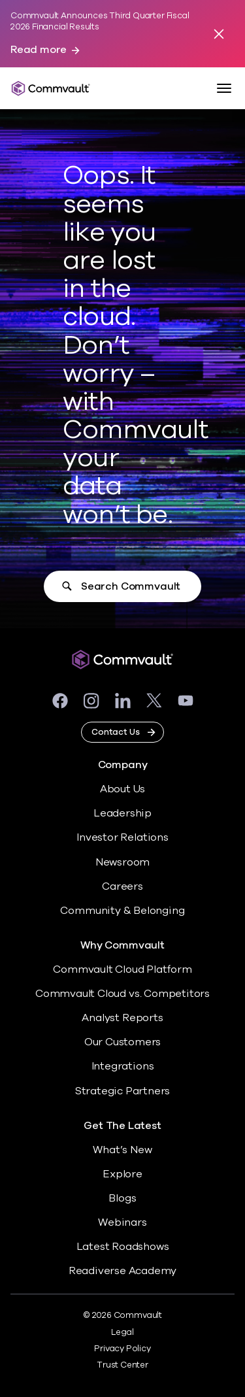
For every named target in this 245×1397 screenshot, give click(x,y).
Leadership (122, 813)
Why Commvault (122, 945)
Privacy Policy (122, 1349)
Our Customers (122, 1042)
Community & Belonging (122, 910)
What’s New (122, 1150)
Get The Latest (122, 1126)
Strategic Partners (123, 1091)
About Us (122, 789)
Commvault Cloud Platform (122, 969)
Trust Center (122, 1365)
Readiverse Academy (123, 1271)
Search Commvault (130, 586)
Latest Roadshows (122, 1246)
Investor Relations (122, 837)
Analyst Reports (122, 1018)
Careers (122, 886)
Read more (38, 50)
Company (123, 765)
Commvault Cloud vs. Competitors (122, 993)
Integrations (122, 1066)
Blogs (122, 1198)
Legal (122, 1332)
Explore (122, 1174)
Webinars (122, 1222)
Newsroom (122, 862)
